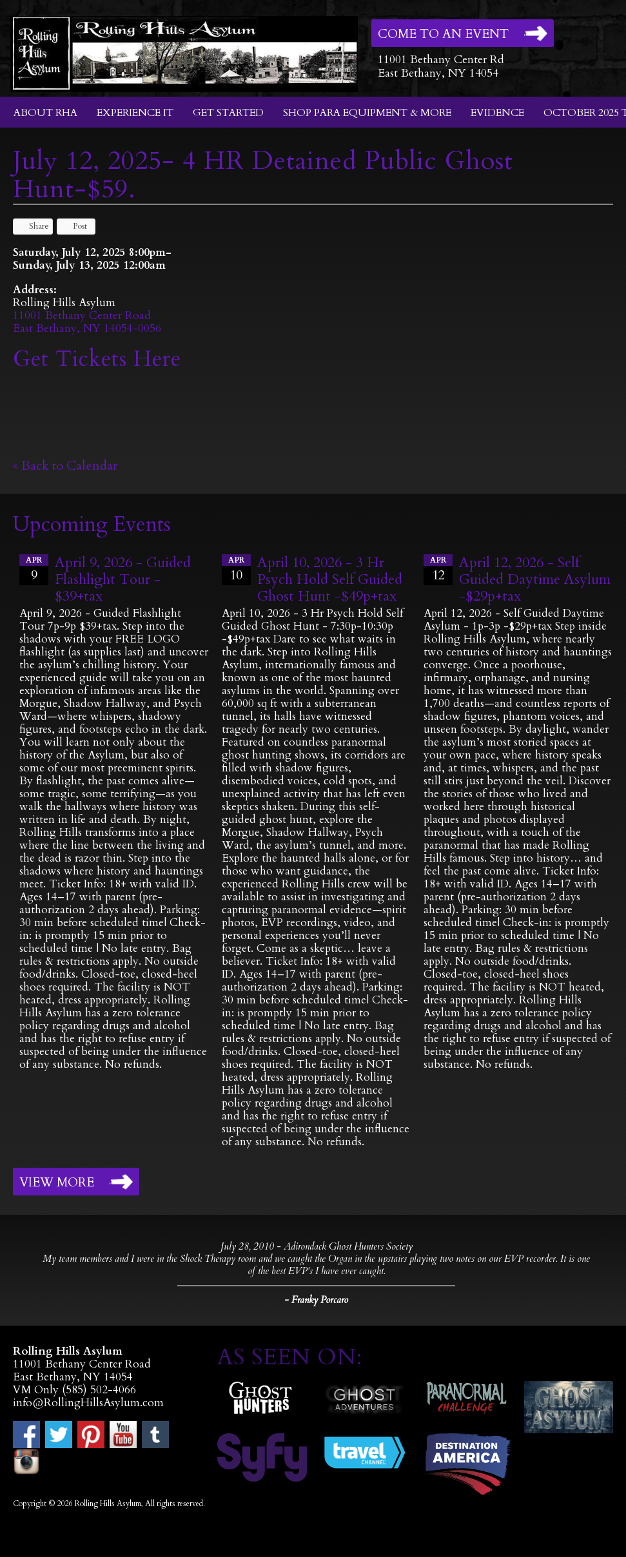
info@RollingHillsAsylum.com (88, 1402)
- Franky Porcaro (316, 1299)
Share (33, 226)
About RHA (45, 113)
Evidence (497, 113)
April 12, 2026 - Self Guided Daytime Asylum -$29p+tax (535, 579)
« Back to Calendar (65, 465)
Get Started (228, 113)
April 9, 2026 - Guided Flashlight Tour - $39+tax (123, 579)
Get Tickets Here (97, 359)
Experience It (135, 113)
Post (74, 226)
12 (438, 569)
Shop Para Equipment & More (367, 113)
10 (236, 569)
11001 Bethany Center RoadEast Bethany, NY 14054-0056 (87, 322)
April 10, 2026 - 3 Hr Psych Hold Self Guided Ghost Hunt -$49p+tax (329, 579)
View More (56, 1182)
